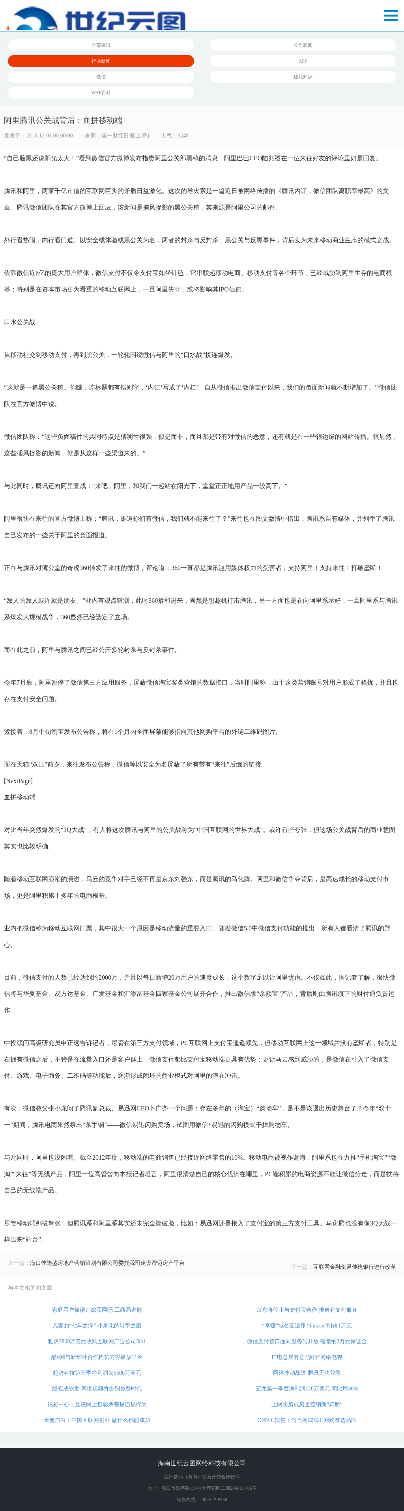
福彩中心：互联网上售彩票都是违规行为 (97, 1404)
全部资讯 (101, 45)
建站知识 (303, 77)
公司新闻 (303, 45)
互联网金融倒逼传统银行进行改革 (354, 1267)
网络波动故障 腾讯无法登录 (307, 1373)
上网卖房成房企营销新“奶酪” (306, 1404)
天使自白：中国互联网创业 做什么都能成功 (97, 1420)
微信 (101, 77)
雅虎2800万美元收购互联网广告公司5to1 (97, 1341)
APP (303, 61)
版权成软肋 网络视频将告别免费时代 (97, 1389)
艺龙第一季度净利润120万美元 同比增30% (307, 1389)
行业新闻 (101, 61)
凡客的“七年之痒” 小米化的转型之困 (97, 1326)
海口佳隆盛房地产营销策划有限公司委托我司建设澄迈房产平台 (107, 1263)
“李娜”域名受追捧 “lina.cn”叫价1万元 (307, 1326)
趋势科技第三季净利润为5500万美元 (97, 1373)
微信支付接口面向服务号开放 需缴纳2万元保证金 (307, 1341)
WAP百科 (101, 92)
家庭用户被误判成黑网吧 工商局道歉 (97, 1310)
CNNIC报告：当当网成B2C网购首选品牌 (306, 1420)
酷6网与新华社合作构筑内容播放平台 (96, 1357)
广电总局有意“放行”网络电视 (306, 1357)
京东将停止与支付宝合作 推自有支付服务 (306, 1310)
